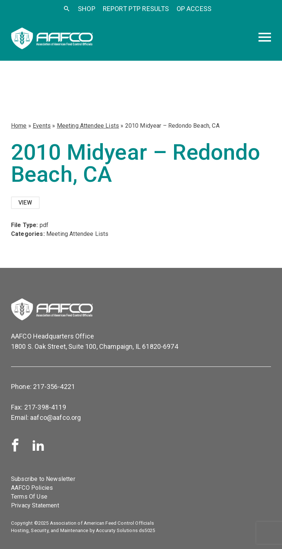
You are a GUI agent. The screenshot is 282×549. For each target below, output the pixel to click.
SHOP (86, 9)
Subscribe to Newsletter (43, 478)
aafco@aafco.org (55, 417)
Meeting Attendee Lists (88, 125)
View (25, 202)
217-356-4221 (54, 386)
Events (42, 125)
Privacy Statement (35, 505)
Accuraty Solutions (117, 530)
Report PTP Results (136, 9)
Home (19, 125)
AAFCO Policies (32, 487)
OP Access (194, 9)
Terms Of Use (29, 496)
